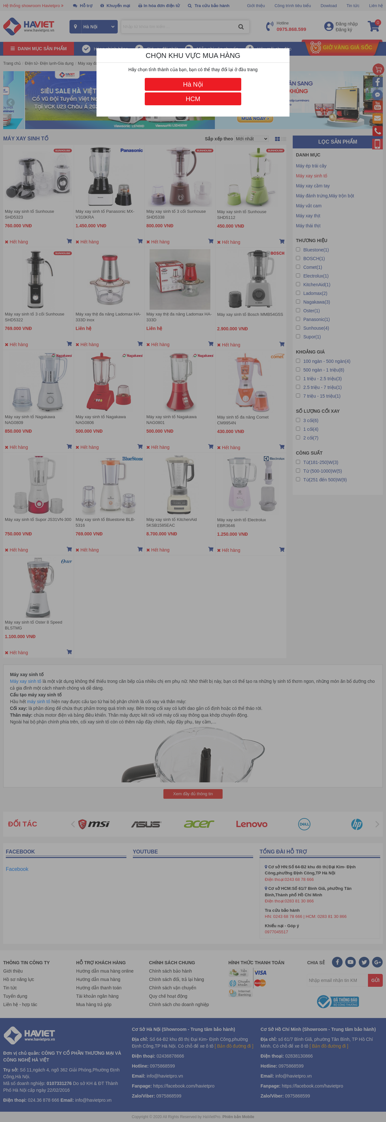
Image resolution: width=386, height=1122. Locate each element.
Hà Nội (193, 84)
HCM (193, 98)
